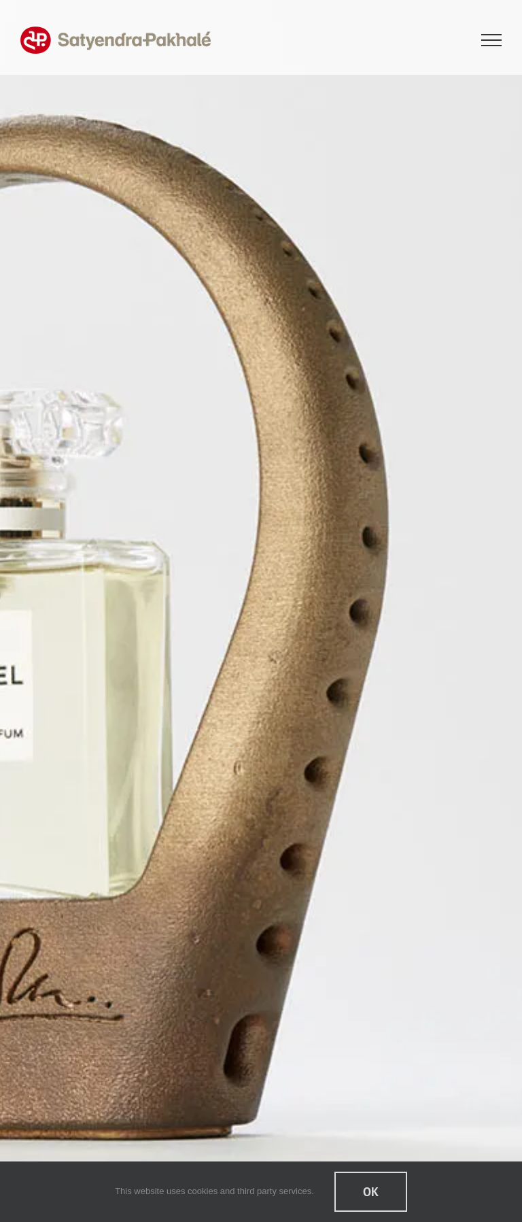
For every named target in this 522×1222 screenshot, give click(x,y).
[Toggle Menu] (492, 40)
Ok (371, 1192)
